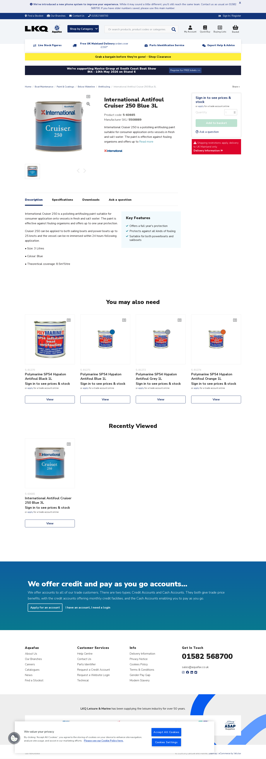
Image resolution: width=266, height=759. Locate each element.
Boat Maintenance (44, 86)
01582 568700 (207, 656)
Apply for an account (45, 608)
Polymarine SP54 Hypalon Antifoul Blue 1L (100, 376)
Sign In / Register (232, 16)
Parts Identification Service (166, 45)
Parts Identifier (86, 664)
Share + (236, 86)
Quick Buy (205, 29)
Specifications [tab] (62, 200)
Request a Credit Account (93, 670)
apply (201, 106)
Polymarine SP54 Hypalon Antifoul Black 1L (45, 376)
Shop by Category (84, 29)
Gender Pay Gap (140, 675)
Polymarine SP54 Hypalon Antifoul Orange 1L (211, 376)
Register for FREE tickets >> (185, 70)
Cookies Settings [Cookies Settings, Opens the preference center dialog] (166, 742)
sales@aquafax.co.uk (195, 667)
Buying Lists (219, 29)
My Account (190, 29)
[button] (14, 738)
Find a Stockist (34, 16)
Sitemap (213, 753)
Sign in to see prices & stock (213, 100)
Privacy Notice (139, 659)
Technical (83, 680)
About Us (31, 654)
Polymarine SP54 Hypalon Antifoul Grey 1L (156, 376)
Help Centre (85, 654)
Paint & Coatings (65, 86)
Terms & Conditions (142, 670)
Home (28, 86)
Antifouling (104, 86)
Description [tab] (34, 200)
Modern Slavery (140, 680)
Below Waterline (86, 86)
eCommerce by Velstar (230, 753)
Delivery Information (208, 150)
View (50, 399)
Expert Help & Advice (221, 45)
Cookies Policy (139, 664)
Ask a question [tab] (120, 200)
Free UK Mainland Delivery (104, 45)
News (29, 675)
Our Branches (56, 16)
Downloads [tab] (91, 200)
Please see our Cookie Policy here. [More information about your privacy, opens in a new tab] (103, 741)
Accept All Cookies (166, 732)
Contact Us (84, 659)
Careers (30, 664)
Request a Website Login (93, 675)
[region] (114, 737)
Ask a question (207, 132)
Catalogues (32, 670)
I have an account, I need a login (88, 608)
